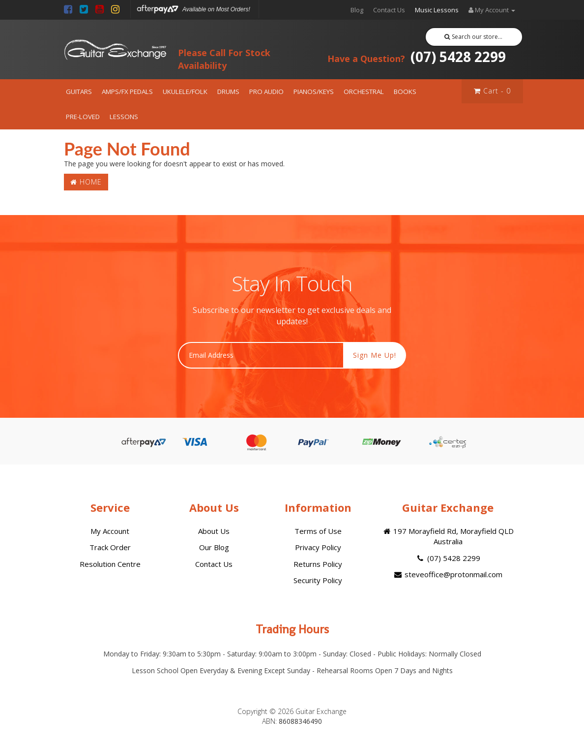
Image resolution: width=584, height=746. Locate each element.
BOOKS (405, 91)
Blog (356, 9)
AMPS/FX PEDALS (127, 91)
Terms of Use (318, 531)
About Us (214, 531)
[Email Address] (261, 355)
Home (86, 181)
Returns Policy (317, 564)
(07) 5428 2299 (416, 56)
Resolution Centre (110, 564)
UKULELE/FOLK (185, 91)
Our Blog (214, 547)
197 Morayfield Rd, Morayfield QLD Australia (448, 536)
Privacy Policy (318, 547)
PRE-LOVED (83, 116)
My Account (109, 531)
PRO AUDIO (266, 91)
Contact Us (389, 9)
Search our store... (473, 36)
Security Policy (317, 580)
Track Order (110, 547)
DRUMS (228, 91)
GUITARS (79, 91)
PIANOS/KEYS (313, 91)
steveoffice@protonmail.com (447, 574)
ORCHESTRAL (364, 91)
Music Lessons (437, 9)
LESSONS (124, 116)
